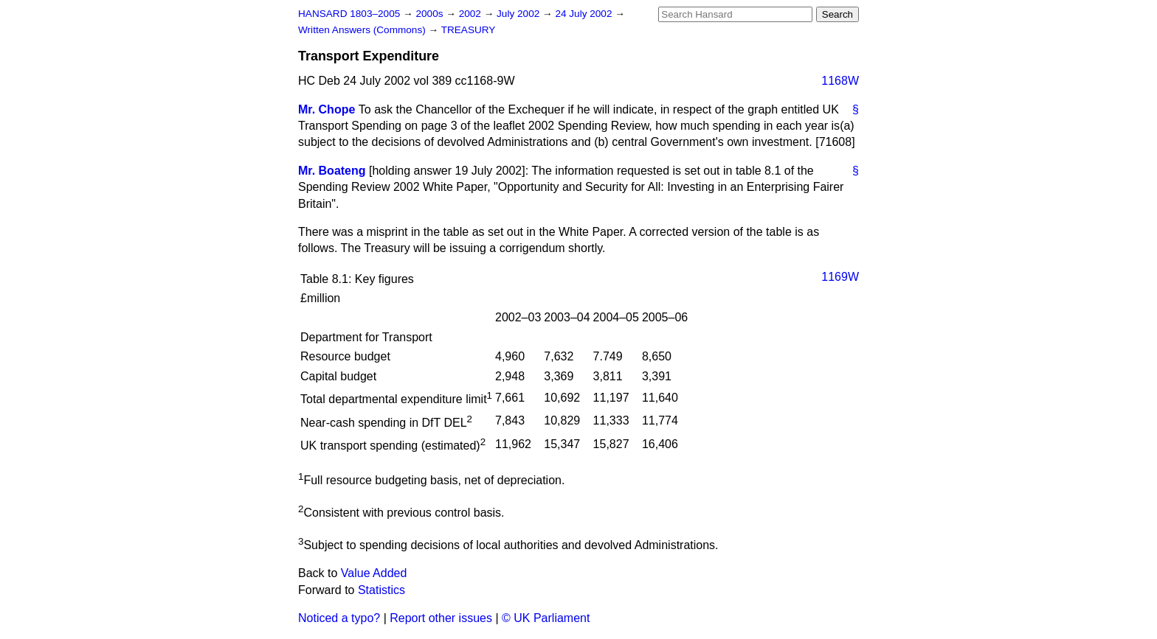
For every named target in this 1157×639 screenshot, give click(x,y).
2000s (430, 13)
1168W (840, 80)
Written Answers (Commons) (363, 29)
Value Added (374, 573)
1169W (840, 276)
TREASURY (468, 29)
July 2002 (519, 13)
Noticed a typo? (339, 618)
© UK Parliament (546, 618)
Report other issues (441, 618)
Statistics (381, 590)
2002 (471, 13)
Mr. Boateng (332, 170)
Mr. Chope (326, 109)
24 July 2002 (585, 13)
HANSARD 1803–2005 (349, 13)
